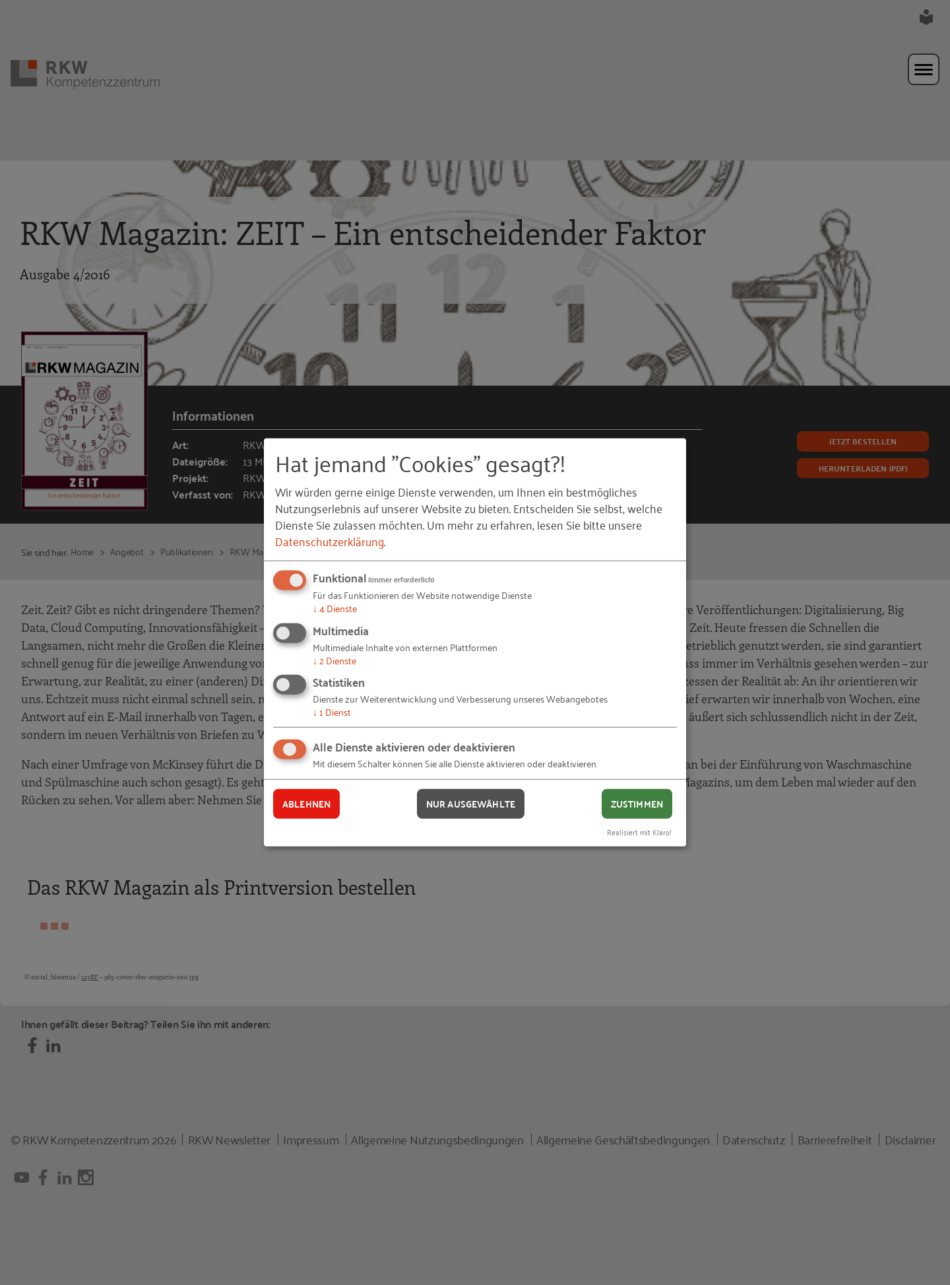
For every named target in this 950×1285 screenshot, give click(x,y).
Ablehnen (306, 803)
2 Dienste (334, 660)
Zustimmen (637, 803)
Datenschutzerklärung (329, 540)
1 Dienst (332, 711)
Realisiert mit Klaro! (639, 831)
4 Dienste (335, 608)
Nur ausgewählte (470, 803)
